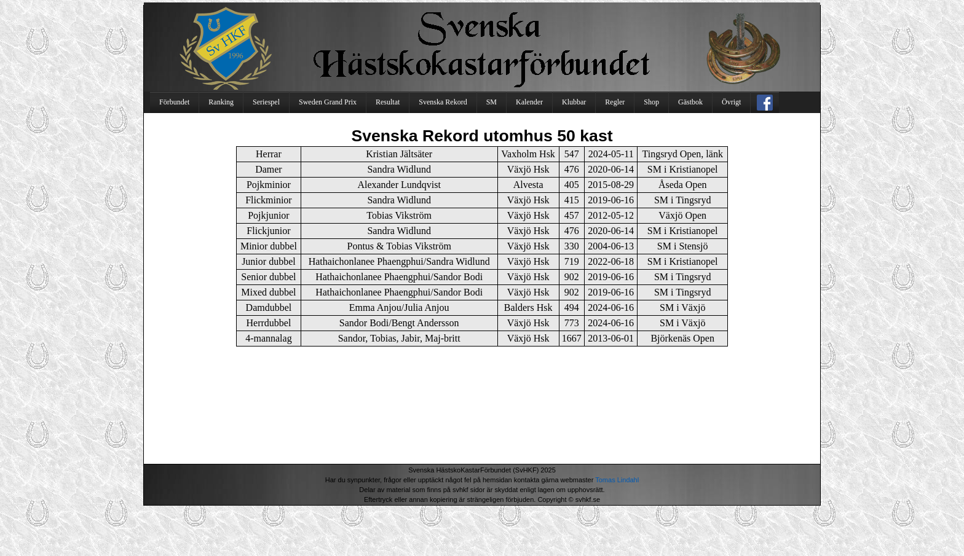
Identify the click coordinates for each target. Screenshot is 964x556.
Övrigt (731, 102)
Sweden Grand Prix (328, 102)
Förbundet (174, 102)
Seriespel (266, 102)
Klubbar (574, 102)
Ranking (221, 102)
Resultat (388, 102)
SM (491, 102)
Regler (615, 102)
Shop (651, 102)
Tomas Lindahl (617, 480)
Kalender (529, 102)
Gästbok (690, 102)
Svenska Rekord (443, 102)
